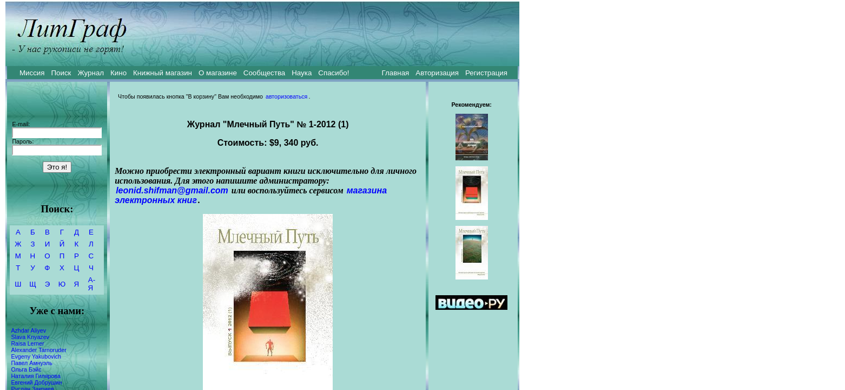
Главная (396, 73)
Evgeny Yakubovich (36, 356)
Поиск (61, 73)
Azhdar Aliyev (28, 330)
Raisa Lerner (27, 343)
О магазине (218, 73)
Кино (118, 73)
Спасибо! (333, 73)
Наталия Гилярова (35, 376)
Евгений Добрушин (36, 382)
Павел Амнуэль (31, 363)
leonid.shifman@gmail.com (172, 190)
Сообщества (264, 73)
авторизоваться (286, 96)
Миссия (32, 73)
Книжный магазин (162, 73)
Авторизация (437, 73)
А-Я (91, 284)
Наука (302, 73)
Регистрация (486, 73)
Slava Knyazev (30, 337)
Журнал (90, 73)
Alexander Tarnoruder (38, 350)
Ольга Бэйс (26, 369)
